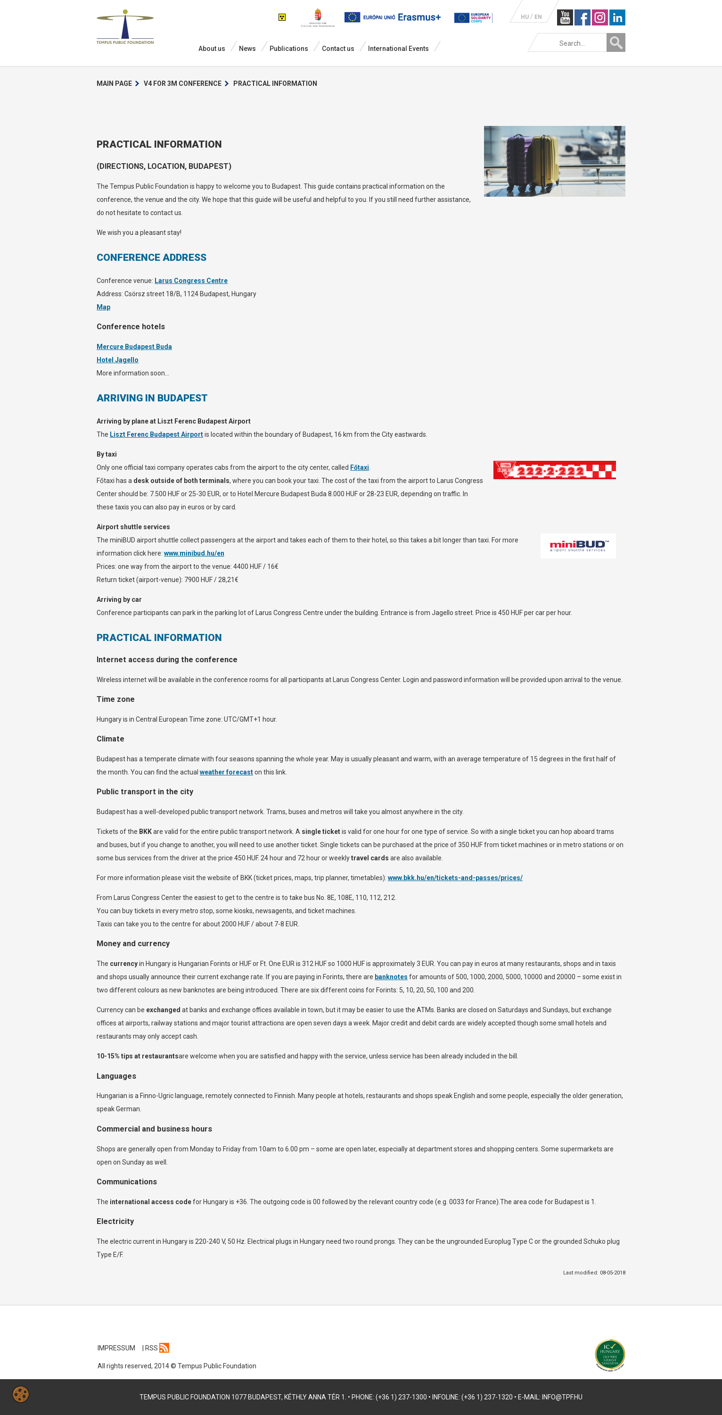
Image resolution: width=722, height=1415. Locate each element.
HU (525, 17)
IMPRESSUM (116, 1348)
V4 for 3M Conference (183, 83)
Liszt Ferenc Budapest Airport (156, 434)
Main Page (114, 83)
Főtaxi (359, 467)
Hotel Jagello (118, 360)
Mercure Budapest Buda (134, 346)
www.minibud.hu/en (194, 553)
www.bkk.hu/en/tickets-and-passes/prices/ (455, 878)
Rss (157, 1348)
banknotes (391, 977)
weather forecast (226, 772)
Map (103, 307)
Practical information (275, 83)
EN (538, 17)
